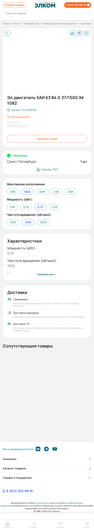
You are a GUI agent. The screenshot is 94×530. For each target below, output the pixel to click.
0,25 (26, 207)
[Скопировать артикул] (21, 110)
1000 (13, 222)
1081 (12, 192)
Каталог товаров (14, 468)
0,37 (40, 207)
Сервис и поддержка (17, 478)
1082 (27, 192)
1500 (28, 222)
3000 (43, 222)
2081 (42, 192)
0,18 (12, 207)
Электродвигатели (31, 24)
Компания (9, 459)
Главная (6, 24)
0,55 (55, 207)
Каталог (16, 24)
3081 (71, 192)
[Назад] (7, 33)
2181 (56, 192)
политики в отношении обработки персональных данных (42, 504)
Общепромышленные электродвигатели (60, 24)
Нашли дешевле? (18, 117)
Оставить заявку (14, 5)
